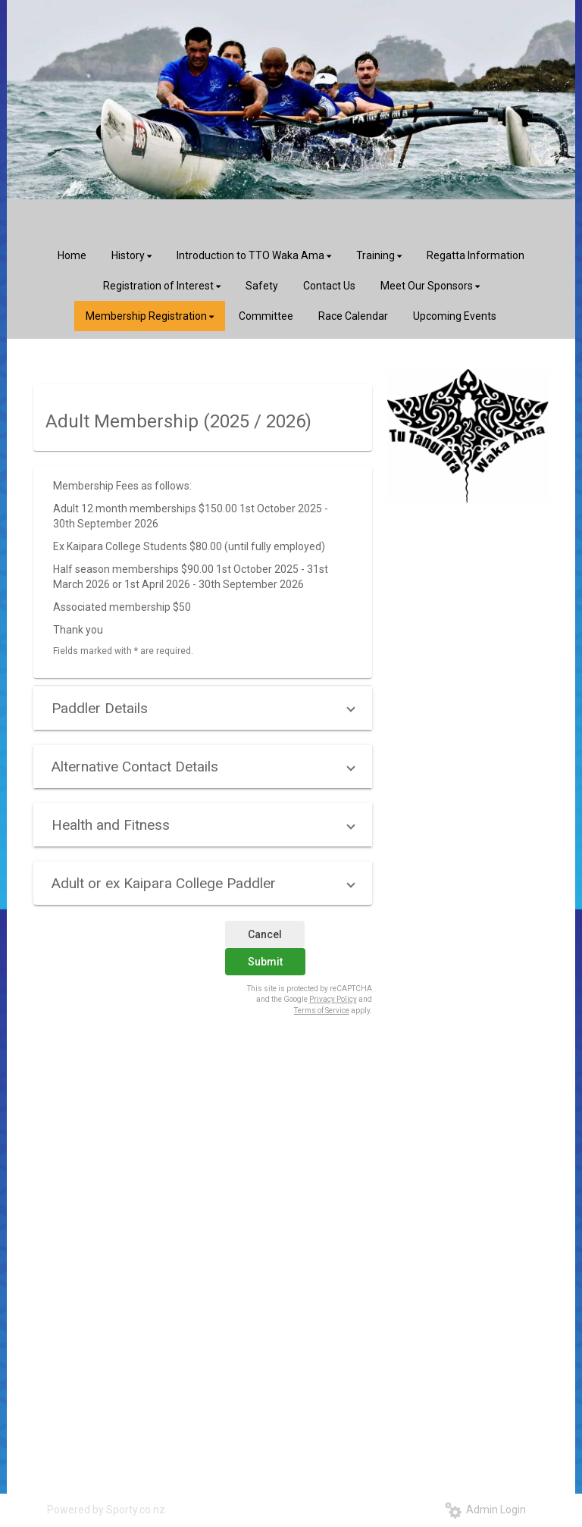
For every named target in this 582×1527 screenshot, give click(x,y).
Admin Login (485, 1510)
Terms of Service (321, 1010)
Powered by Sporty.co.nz (106, 1510)
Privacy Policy (333, 999)
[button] (202, 708)
